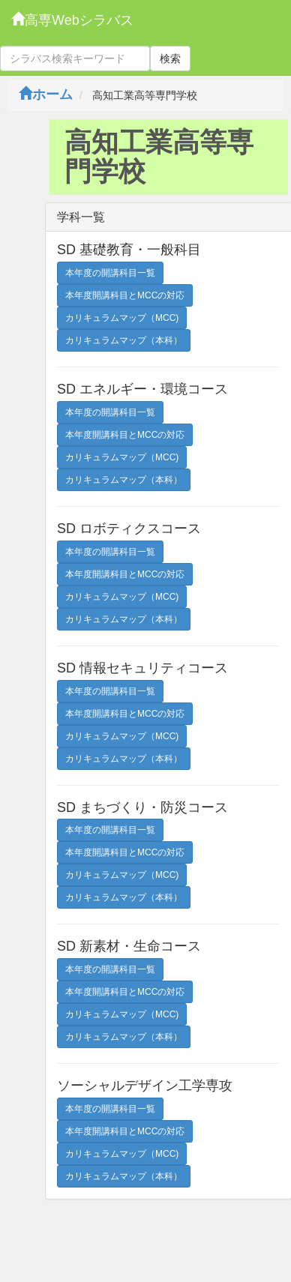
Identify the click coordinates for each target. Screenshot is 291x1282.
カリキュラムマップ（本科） (123, 340)
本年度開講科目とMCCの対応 (124, 295)
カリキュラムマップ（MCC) (121, 318)
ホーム (46, 94)
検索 (170, 58)
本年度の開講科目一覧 (110, 273)
